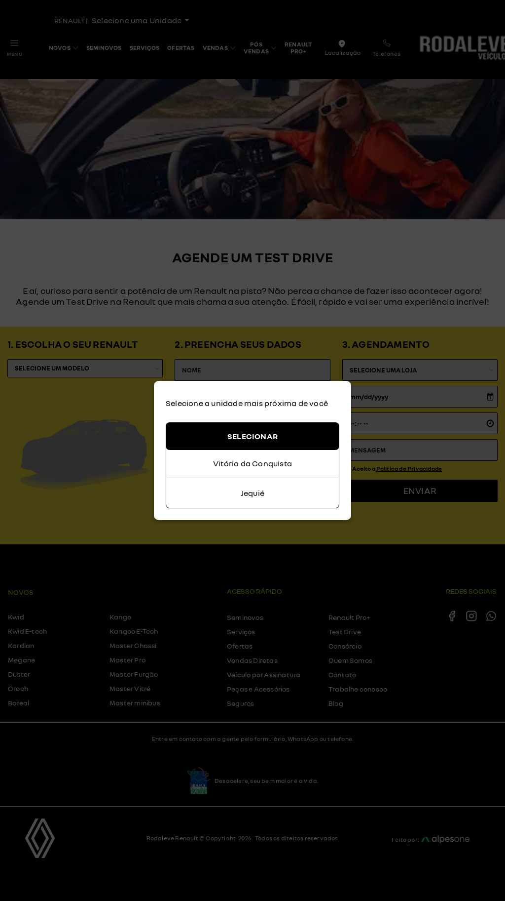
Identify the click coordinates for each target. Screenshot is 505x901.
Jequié (252, 493)
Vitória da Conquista (252, 463)
